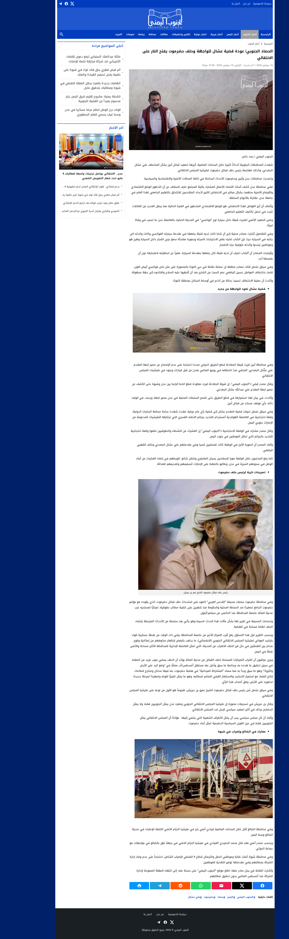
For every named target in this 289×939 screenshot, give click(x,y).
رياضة (121, 34)
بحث (41, 34)
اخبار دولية (179, 34)
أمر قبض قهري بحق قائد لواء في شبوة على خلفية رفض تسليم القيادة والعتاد (71, 72)
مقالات (143, 34)
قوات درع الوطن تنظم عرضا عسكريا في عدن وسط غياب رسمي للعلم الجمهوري (72, 112)
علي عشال (174, 897)
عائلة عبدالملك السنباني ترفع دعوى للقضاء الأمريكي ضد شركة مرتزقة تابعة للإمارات (73, 59)
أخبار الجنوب (229, 34)
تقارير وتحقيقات (160, 34)
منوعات (110, 34)
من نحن (226, 3)
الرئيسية (245, 34)
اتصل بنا (215, 3)
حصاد (200, 897)
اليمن (210, 897)
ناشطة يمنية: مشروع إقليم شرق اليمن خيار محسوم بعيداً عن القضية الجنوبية (72, 99)
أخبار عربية (196, 34)
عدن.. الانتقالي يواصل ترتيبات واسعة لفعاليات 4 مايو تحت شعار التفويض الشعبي (72, 176)
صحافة (132, 34)
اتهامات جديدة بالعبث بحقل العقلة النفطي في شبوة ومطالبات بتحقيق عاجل (70, 85)
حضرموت (188, 897)
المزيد (98, 34)
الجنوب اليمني (225, 897)
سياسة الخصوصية (242, 3)
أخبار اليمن (212, 34)
